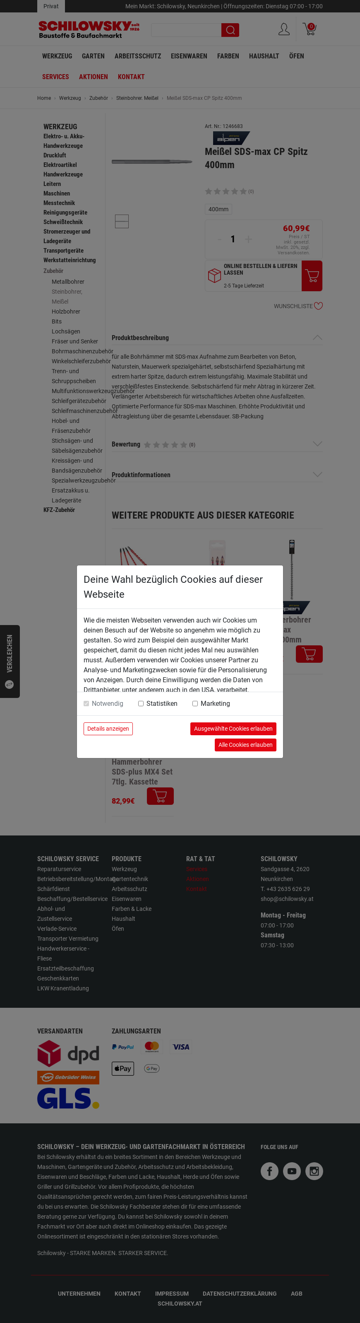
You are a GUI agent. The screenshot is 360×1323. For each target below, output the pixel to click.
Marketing (215, 703)
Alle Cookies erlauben (245, 744)
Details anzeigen (108, 728)
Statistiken (162, 703)
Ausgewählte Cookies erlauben (233, 728)
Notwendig (107, 703)
